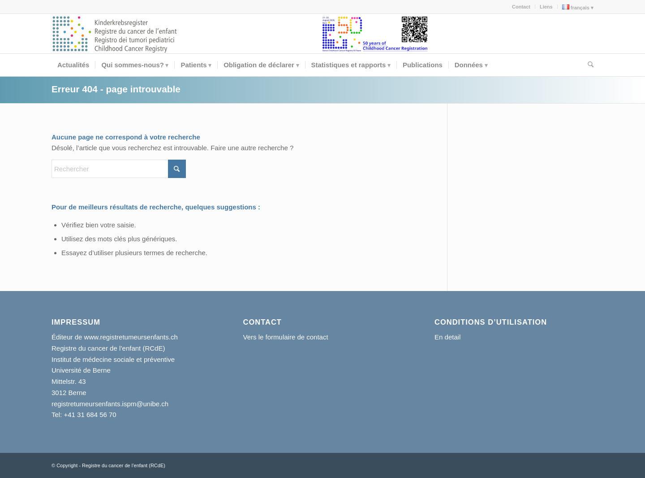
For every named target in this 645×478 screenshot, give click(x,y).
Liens (546, 6)
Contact (521, 6)
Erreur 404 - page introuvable (116, 89)
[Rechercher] (587, 65)
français (575, 7)
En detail (447, 337)
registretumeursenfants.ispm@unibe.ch (110, 404)
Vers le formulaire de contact (285, 337)
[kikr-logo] (115, 33)
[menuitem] (521, 6)
